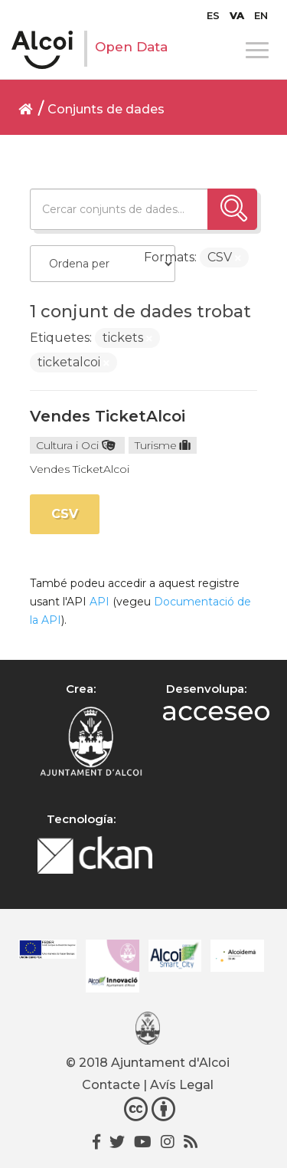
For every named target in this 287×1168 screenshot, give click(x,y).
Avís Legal (182, 1085)
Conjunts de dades (106, 109)
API (99, 602)
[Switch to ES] (213, 15)
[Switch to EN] (261, 15)
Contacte (111, 1085)
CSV (64, 514)
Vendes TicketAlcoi (107, 416)
